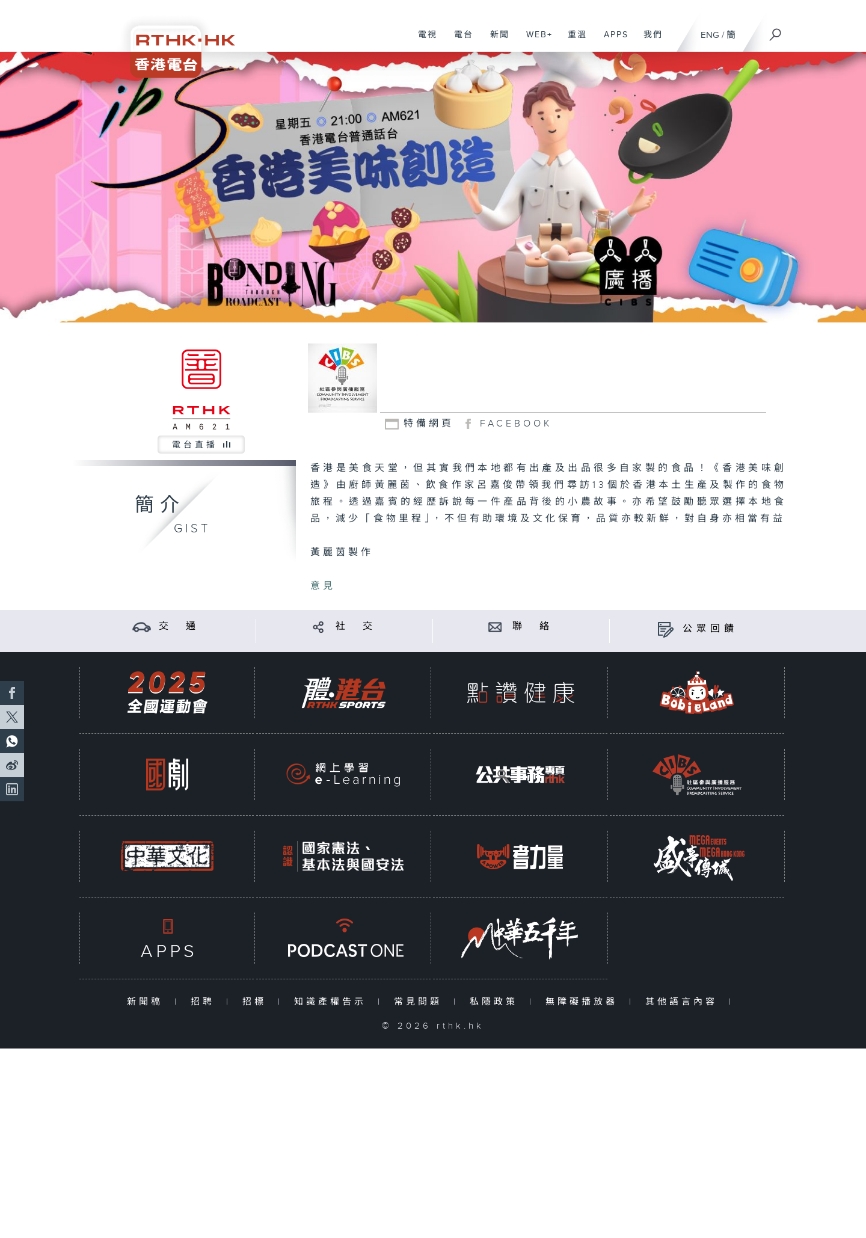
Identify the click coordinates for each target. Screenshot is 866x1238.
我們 (648, 41)
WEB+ (535, 41)
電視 (423, 41)
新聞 (495, 41)
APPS (611, 41)
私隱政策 (496, 1002)
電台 (459, 41)
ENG (710, 35)
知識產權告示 (333, 1002)
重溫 (573, 41)
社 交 (356, 626)
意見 (323, 586)
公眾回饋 (710, 629)
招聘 (205, 1002)
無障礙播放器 (584, 1002)
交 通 (179, 626)
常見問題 (420, 1002)
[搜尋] (776, 31)
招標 (257, 1002)
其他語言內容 (684, 1002)
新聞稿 (147, 1002)
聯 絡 (532, 626)
